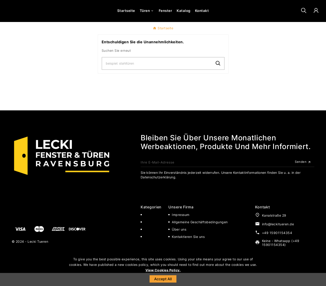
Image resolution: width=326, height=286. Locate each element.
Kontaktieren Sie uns (188, 250)
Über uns (179, 242)
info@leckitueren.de (278, 237)
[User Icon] (316, 17)
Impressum (180, 228)
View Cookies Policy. (163, 270)
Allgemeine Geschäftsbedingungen (200, 235)
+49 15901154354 (277, 246)
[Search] (218, 76)
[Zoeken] (157, 76)
